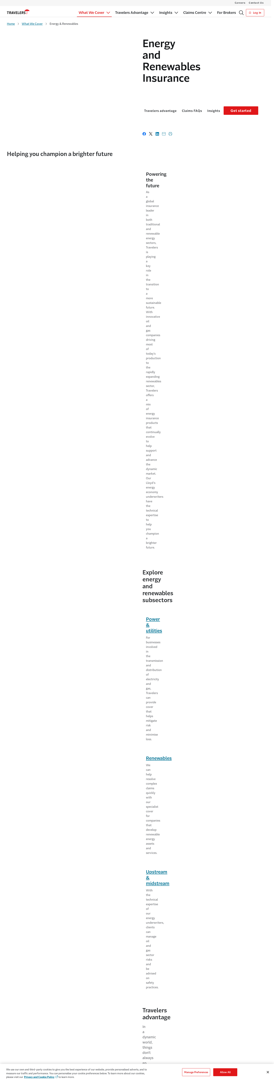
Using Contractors (206, 856)
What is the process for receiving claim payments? (112, 687)
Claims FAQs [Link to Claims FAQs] (56, 89)
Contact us (163, 474)
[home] (18, 12)
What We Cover (32, 23)
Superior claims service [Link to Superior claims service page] (30, 364)
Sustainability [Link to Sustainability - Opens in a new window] (82, 1055)
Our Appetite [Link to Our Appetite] (14, 1048)
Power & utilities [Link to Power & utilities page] (28, 280)
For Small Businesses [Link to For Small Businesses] (19, 1033)
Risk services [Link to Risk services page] (20, 744)
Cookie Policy (206, 1040)
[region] (137, 1072)
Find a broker (31, 490)
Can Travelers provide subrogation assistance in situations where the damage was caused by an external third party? (131, 659)
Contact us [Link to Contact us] (61, 501)
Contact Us (256, 3)
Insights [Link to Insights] (78, 89)
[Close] (268, 1072)
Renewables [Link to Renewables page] (111, 280)
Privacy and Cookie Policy (39, 1077)
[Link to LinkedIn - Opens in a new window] (256, 995)
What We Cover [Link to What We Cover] (16, 1026)
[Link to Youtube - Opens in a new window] (263, 995)
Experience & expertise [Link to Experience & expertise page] (30, 351)
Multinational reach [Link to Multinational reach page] (27, 371)
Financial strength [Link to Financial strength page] (26, 344)
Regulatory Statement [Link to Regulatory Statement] (211, 1063)
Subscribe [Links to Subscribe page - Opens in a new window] (250, 922)
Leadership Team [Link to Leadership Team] (82, 1048)
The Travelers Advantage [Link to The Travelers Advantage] (86, 1026)
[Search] (241, 12)
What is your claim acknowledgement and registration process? (126, 583)
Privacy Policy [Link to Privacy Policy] (206, 1048)
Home (11, 23)
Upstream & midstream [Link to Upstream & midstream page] (212, 280)
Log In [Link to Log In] (255, 12)
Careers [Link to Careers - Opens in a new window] (79, 1040)
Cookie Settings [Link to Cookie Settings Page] (207, 1033)
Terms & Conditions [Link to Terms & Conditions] (210, 1055)
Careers (240, 3)
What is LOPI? (73, 608)
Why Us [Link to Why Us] (77, 1033)
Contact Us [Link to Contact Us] (148, 1026)
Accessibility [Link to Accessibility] (205, 1026)
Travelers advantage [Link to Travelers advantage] (25, 89)
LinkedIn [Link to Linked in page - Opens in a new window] (73, 929)
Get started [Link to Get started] (247, 89)
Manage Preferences (196, 1072)
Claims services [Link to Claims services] (155, 744)
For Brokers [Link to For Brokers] (13, 1040)
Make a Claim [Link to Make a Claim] (149, 1040)
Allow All (225, 1072)
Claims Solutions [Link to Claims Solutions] (17, 1055)
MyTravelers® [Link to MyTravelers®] (150, 1033)
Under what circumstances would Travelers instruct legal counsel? (129, 632)
